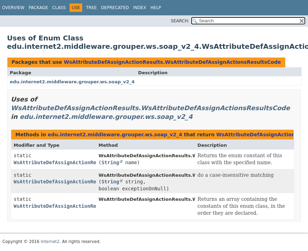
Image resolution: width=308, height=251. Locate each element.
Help (155, 7)
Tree (91, 7)
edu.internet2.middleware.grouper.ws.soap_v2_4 (72, 81)
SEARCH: (180, 20)
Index (139, 7)
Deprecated (115, 7)
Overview (13, 7)
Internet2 (50, 241)
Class (59, 7)
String (110, 162)
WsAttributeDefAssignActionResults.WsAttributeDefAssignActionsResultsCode (172, 62)
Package (38, 7)
